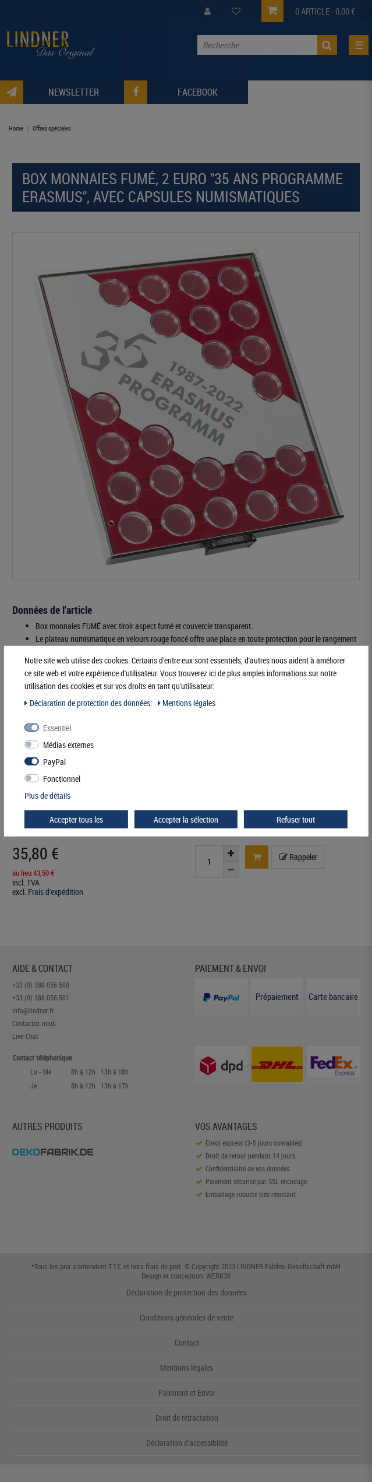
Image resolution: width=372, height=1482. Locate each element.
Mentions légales (186, 1367)
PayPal (54, 761)
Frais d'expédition (55, 891)
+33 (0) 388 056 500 (40, 984)
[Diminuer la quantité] (231, 870)
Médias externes (68, 744)
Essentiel (57, 727)
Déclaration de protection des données (186, 1292)
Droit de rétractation (186, 1417)
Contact (187, 1342)
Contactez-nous (33, 1023)
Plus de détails (47, 794)
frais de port (163, 1266)
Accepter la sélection (186, 818)
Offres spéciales (52, 128)
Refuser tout (296, 818)
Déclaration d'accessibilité (187, 1442)
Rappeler (298, 856)
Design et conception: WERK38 (186, 1275)
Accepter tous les (76, 818)
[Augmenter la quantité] (231, 853)
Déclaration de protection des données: (89, 702)
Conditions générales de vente (186, 1317)
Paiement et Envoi (186, 1392)
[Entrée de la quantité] (209, 861)
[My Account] (207, 11)
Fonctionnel (61, 778)
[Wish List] (236, 11)
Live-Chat (25, 1036)
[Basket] (256, 857)
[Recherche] (327, 45)
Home (16, 128)
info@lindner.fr (33, 1010)
